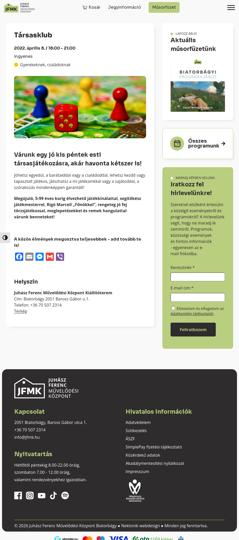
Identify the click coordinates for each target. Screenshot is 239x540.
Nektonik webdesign (140, 525)
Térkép (20, 311)
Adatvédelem (138, 422)
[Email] (29, 257)
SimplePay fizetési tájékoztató (154, 447)
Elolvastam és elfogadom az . (197, 311)
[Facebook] (19, 257)
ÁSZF (130, 439)
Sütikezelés (136, 430)
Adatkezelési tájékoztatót (192, 313)
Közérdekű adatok (143, 455)
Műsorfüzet (164, 7)
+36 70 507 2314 (29, 430)
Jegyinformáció (124, 7)
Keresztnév (183, 267)
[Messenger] (39, 257)
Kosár (94, 7)
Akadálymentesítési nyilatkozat (155, 463)
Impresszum (137, 471)
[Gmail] (50, 257)
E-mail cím (182, 287)
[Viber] (60, 257)
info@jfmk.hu (27, 437)
